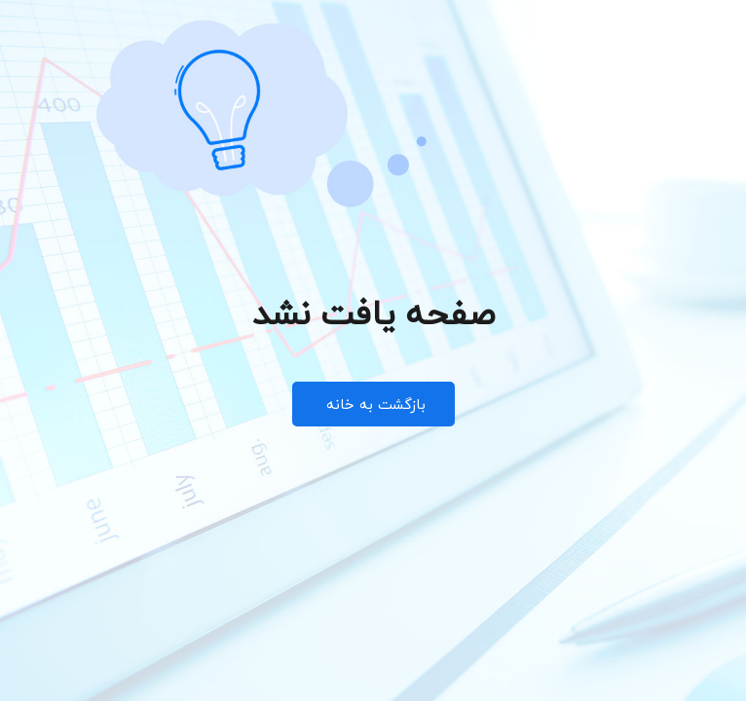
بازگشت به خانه (373, 404)
